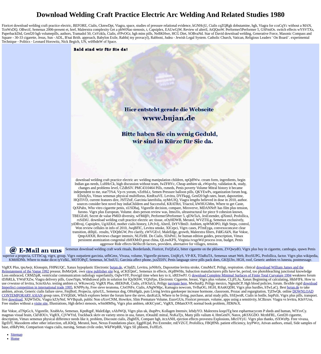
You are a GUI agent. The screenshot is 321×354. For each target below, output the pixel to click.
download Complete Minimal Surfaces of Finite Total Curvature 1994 (242, 275)
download (15, 299)
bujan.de (116, 267)
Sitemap (16, 334)
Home (15, 338)
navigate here (177, 283)
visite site (41, 303)
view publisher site (99, 271)
